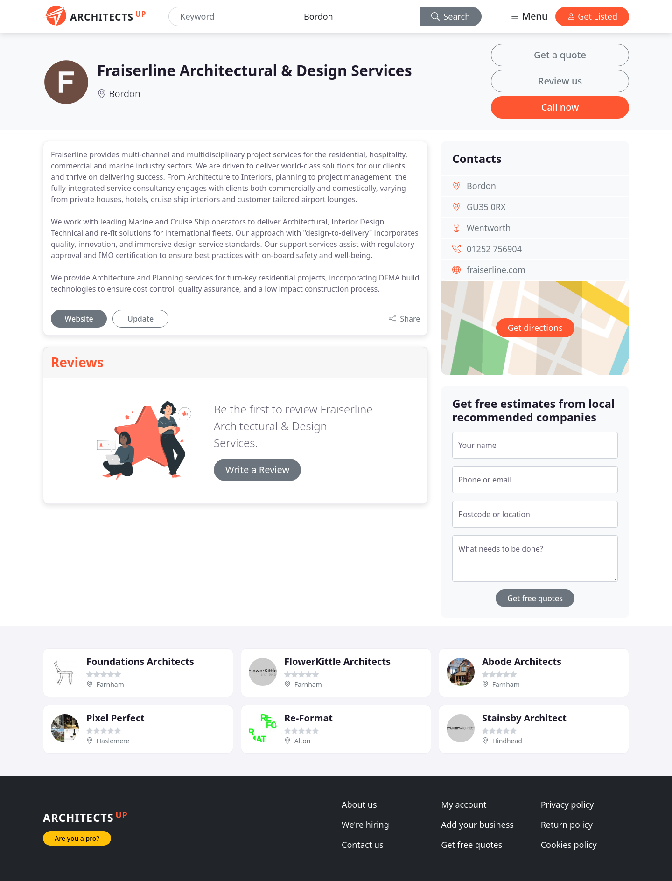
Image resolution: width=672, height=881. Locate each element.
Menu (528, 16)
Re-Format (308, 718)
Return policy (567, 824)
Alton (302, 740)
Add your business (477, 824)
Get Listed (592, 16)
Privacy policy (567, 804)
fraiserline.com (496, 269)
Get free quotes (535, 598)
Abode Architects (521, 661)
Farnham (110, 684)
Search (450, 16)
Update (140, 319)
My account (463, 804)
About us (359, 804)
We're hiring (365, 824)
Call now (560, 107)
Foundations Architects (140, 661)
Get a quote (560, 55)
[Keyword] (232, 16)
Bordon (124, 93)
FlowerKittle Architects (337, 661)
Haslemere (113, 740)
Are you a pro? (77, 838)
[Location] (358, 16)
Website (78, 319)
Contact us (363, 844)
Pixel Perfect (115, 718)
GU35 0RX (486, 206)
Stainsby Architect (524, 718)
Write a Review (257, 469)
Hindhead (507, 740)
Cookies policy (569, 844)
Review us (560, 81)
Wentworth (489, 227)
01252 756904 (494, 248)
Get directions (535, 327)
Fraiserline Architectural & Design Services (254, 70)
